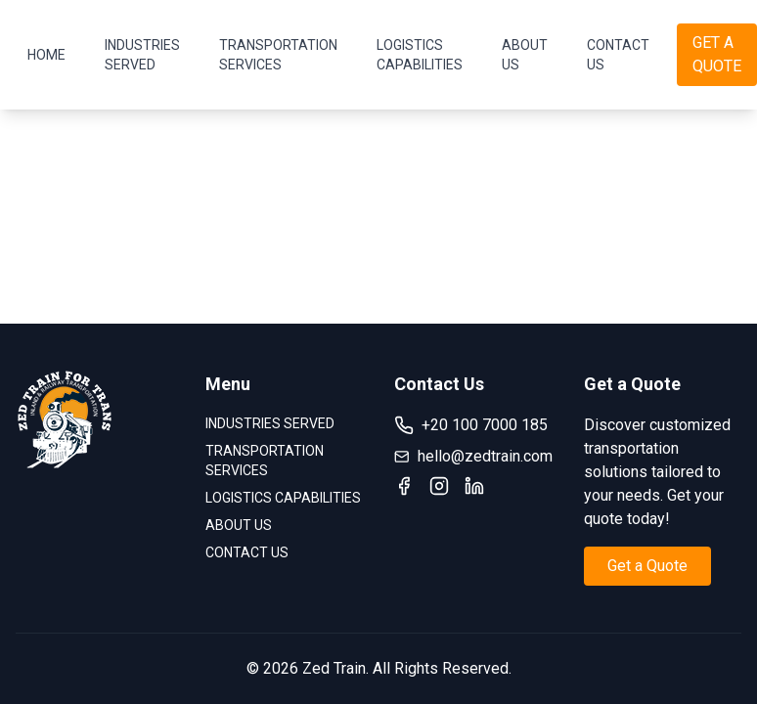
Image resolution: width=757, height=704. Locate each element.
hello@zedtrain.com (473, 456)
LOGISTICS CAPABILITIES (420, 54)
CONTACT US (618, 54)
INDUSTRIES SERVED (142, 54)
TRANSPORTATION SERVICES (278, 54)
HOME (46, 55)
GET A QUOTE (716, 54)
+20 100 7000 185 (471, 425)
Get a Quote (647, 565)
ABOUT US (525, 54)
